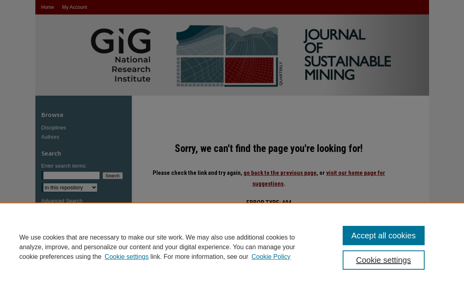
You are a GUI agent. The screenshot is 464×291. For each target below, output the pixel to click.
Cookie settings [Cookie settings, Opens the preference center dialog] (383, 260)
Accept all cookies (384, 235)
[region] (232, 247)
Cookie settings (127, 256)
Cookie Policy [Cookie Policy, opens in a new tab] (270, 256)
